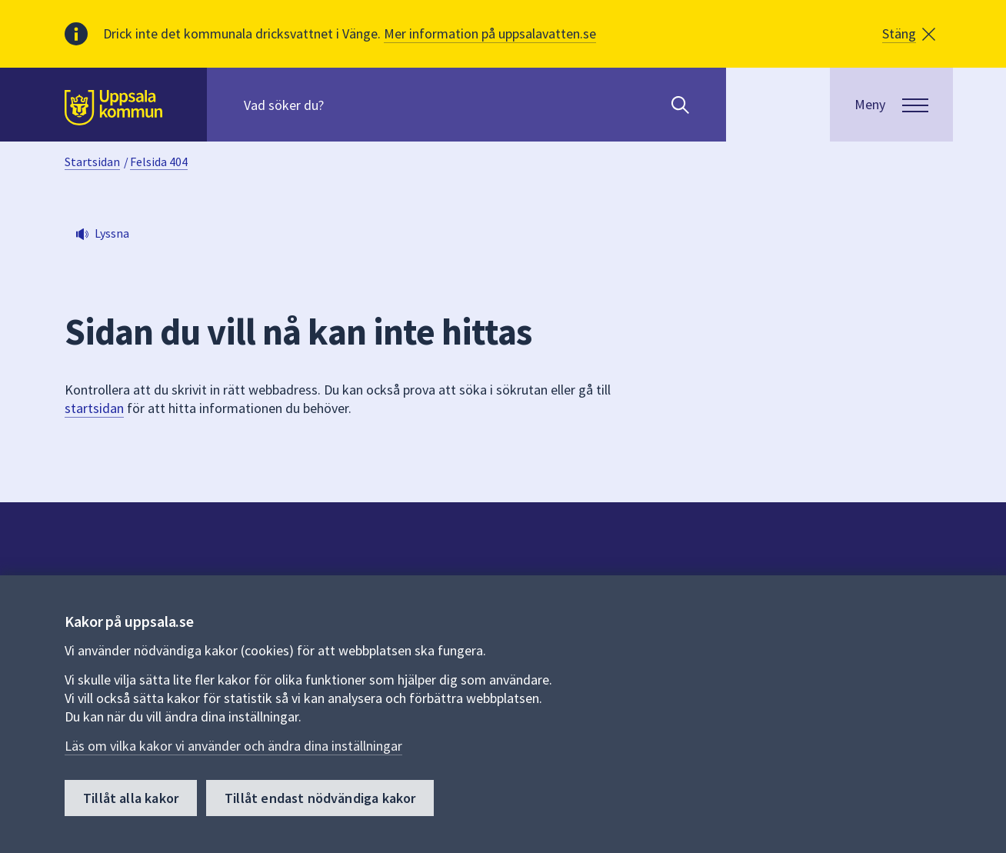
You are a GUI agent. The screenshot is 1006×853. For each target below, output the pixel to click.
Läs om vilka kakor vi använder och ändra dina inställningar (233, 746)
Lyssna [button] (112, 233)
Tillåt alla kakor (130, 798)
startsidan (94, 408)
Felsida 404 (159, 161)
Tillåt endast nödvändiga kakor (320, 798)
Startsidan (92, 161)
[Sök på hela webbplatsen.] (342, 105)
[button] (908, 34)
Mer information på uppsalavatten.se (490, 33)
